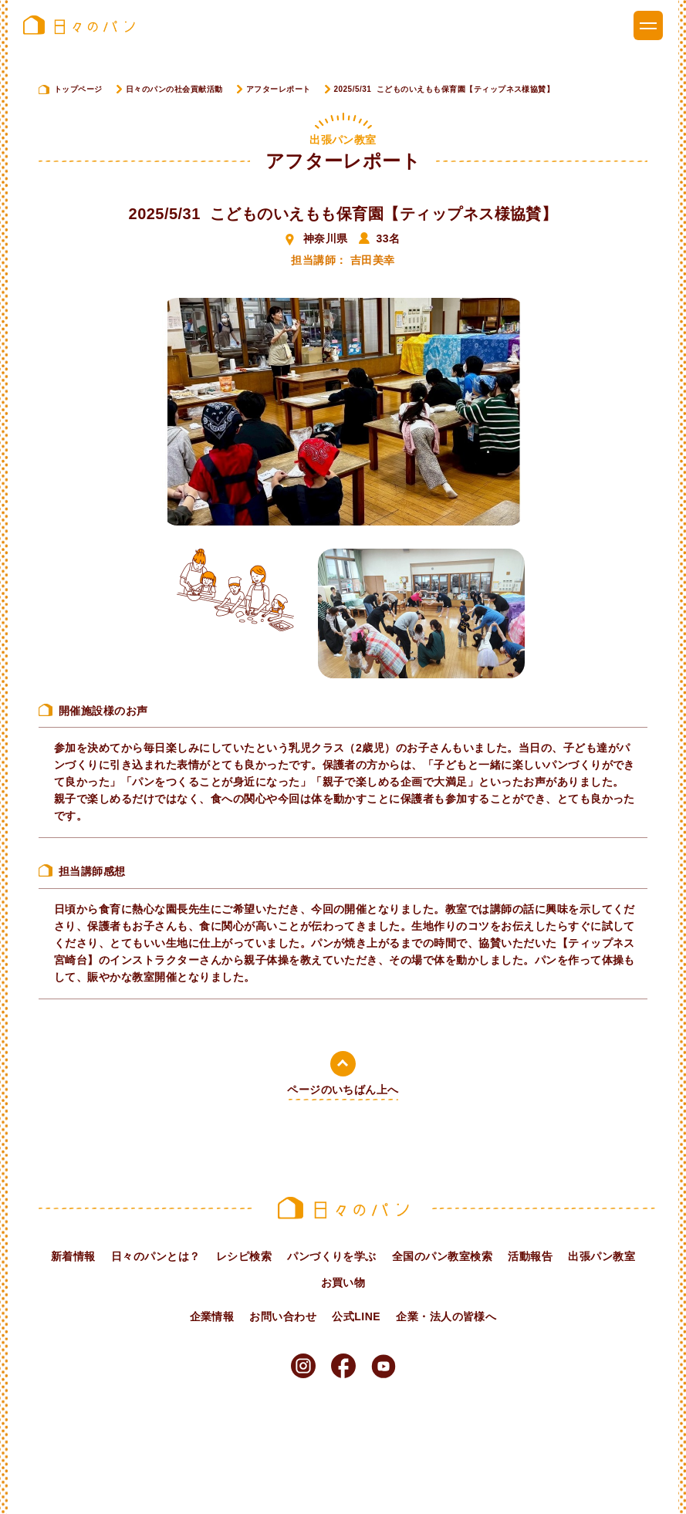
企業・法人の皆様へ (446, 1316)
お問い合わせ (282, 1316)
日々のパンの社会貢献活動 (174, 89)
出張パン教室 (601, 1256)
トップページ (78, 89)
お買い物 (343, 1282)
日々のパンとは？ (156, 1256)
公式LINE (356, 1316)
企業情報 (212, 1316)
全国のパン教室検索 (442, 1256)
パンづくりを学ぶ (332, 1256)
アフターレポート (278, 89)
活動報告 (530, 1256)
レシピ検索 (244, 1256)
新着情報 (73, 1256)
